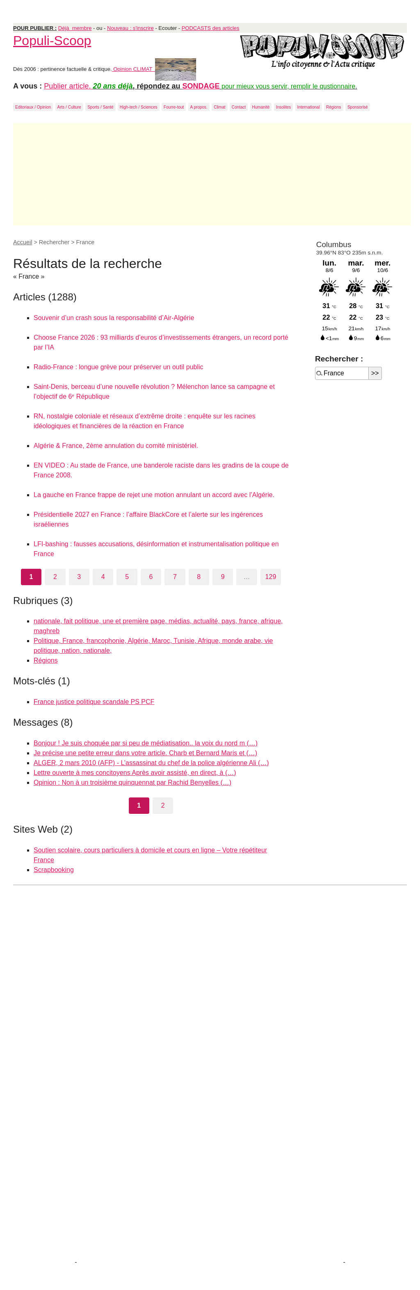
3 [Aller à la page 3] (79, 576)
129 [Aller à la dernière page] (270, 576)
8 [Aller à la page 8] (199, 576)
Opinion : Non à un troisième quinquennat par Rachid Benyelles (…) (132, 782)
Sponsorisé (357, 107)
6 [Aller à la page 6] (151, 576)
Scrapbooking (54, 869)
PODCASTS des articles (211, 28)
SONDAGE (201, 86)
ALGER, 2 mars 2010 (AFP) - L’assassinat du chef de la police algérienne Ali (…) (151, 762)
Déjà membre (75, 28)
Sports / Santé (100, 107)
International (308, 107)
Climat (219, 107)
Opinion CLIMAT (154, 69)
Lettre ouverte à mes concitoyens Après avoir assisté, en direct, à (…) (135, 772)
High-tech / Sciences (139, 107)
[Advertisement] (212, 174)
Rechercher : (339, 358)
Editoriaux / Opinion (33, 107)
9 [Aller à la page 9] (223, 576)
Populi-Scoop (52, 40)
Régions (333, 107)
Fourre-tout (174, 107)
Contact (239, 107)
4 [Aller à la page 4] (103, 576)
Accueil (22, 242)
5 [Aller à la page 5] (127, 576)
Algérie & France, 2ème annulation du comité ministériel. (116, 445)
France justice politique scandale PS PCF (94, 701)
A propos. (199, 107)
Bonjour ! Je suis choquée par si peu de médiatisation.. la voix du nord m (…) (146, 743)
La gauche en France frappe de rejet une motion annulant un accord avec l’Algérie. (154, 494)
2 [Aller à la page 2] (55, 576)
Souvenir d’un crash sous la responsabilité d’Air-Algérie (114, 317)
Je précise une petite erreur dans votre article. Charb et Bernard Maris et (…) (145, 752)
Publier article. (68, 86)
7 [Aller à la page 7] (175, 576)
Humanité (261, 107)
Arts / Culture (69, 107)
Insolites (283, 107)
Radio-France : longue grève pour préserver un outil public (118, 366)
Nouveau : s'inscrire (130, 28)
